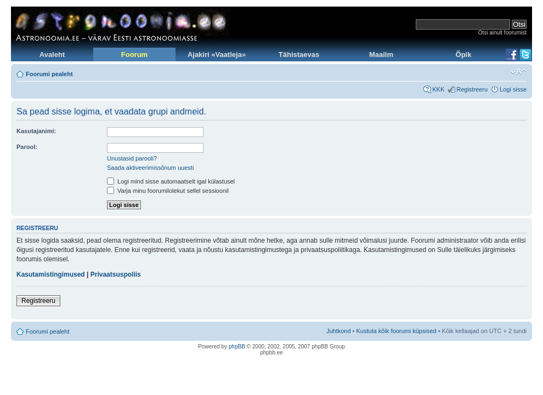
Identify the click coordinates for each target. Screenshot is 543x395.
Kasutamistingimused (50, 274)
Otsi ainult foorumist (502, 33)
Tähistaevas (299, 54)
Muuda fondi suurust (519, 72)
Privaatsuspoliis (115, 274)
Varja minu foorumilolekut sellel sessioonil (168, 190)
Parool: (26, 147)
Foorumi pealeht (49, 74)
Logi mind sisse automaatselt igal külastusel (171, 181)
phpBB (237, 347)
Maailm (381, 54)
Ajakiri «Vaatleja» (217, 54)
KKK (438, 89)
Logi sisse (513, 89)
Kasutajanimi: (36, 131)
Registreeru (472, 89)
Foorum (134, 54)
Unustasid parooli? (132, 158)
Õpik (464, 54)
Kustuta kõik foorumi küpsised (397, 331)
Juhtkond (338, 331)
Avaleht (52, 54)
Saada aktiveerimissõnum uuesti (150, 167)
